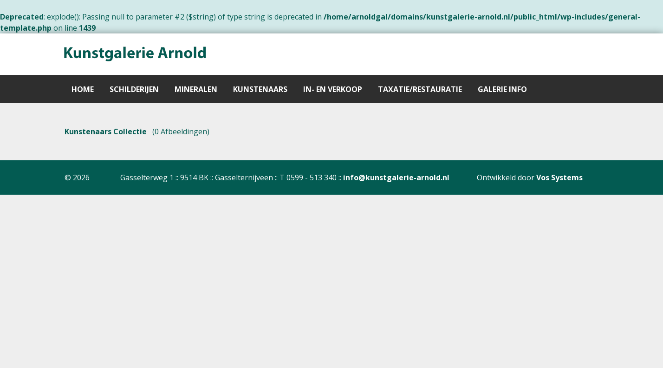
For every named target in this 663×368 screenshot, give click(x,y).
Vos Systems (559, 177)
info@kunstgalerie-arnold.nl (396, 177)
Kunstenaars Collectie (107, 131)
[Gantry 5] (134, 54)
